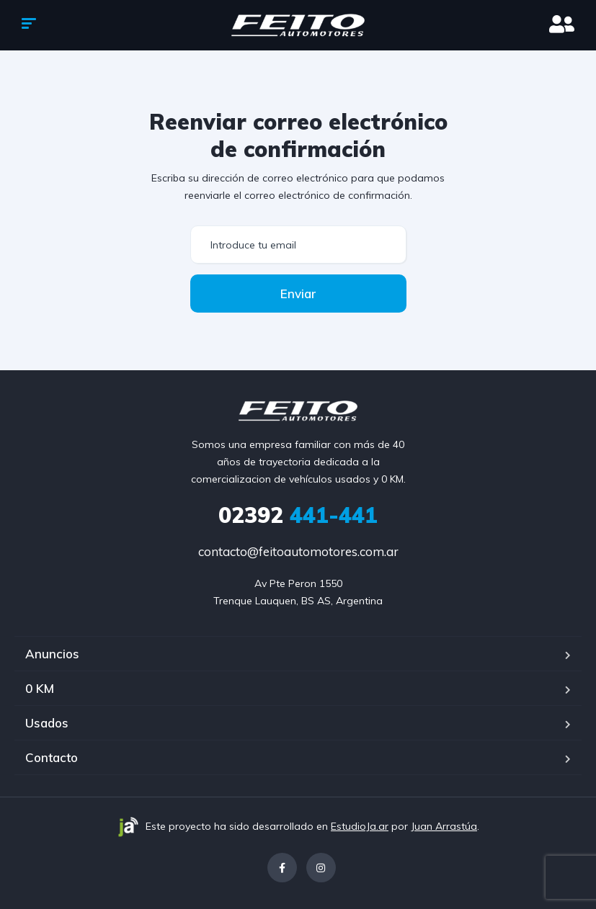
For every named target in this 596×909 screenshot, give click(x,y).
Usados (46, 722)
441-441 (298, 515)
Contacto (51, 757)
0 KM (39, 688)
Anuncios (52, 653)
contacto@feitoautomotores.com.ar (298, 551)
